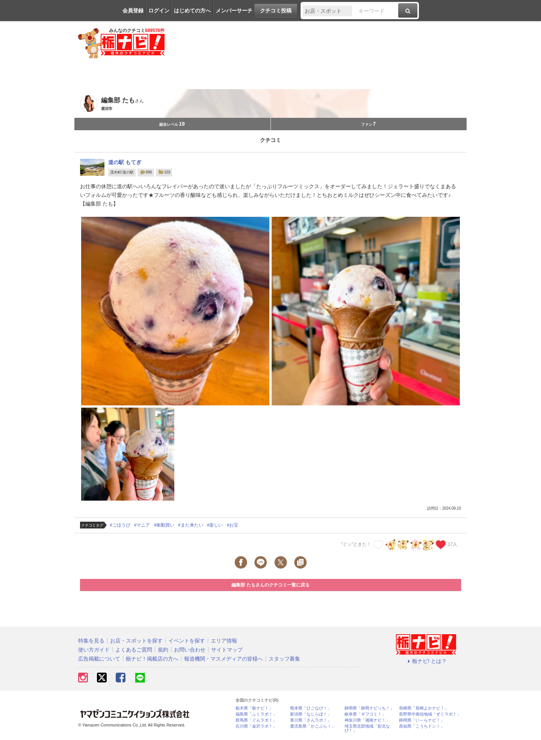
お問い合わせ (190, 650)
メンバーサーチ (234, 11)
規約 (163, 650)
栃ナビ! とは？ (426, 661)
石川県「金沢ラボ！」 (256, 726)
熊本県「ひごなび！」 (310, 708)
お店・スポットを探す (136, 641)
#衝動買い (164, 525)
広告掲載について (99, 659)
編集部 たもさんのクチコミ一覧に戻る (270, 585)
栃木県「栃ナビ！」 (254, 708)
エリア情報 (224, 641)
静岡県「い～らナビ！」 (421, 720)
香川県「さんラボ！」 (310, 720)
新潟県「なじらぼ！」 (310, 714)
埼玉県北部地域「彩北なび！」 (367, 728)
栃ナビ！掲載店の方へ (152, 659)
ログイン (158, 11)
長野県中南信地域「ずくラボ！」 (430, 714)
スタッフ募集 (284, 659)
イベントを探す (186, 641)
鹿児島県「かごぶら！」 (312, 726)
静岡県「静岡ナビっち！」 (369, 708)
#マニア (142, 525)
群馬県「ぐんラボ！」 (256, 720)
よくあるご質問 (133, 650)
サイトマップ (227, 650)
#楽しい (215, 525)
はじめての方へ (192, 11)
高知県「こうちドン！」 (421, 726)
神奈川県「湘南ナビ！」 (367, 720)
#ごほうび (120, 525)
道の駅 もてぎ (124, 162)
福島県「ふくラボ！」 (256, 714)
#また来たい (190, 525)
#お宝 (232, 525)
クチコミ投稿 (276, 11)
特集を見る (91, 641)
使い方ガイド (94, 650)
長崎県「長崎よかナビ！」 (424, 708)
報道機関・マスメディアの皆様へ (223, 659)
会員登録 (133, 11)
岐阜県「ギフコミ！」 (365, 714)
